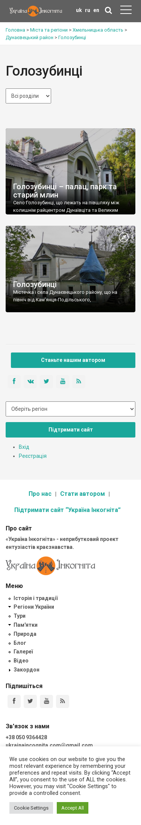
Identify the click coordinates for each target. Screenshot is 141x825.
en (96, 10)
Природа (25, 634)
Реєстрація (33, 456)
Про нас (40, 493)
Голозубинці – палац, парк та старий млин (65, 190)
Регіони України (34, 607)
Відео (21, 661)
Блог (20, 643)
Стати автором (82, 493)
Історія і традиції (36, 598)
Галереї (23, 652)
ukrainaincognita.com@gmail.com (49, 745)
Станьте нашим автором (73, 360)
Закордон (26, 670)
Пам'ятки (26, 625)
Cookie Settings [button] (31, 808)
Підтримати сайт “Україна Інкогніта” (67, 510)
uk (79, 10)
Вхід (24, 447)
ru (87, 10)
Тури (20, 616)
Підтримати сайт (71, 430)
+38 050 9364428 (26, 737)
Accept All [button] (72, 808)
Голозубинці (35, 284)
